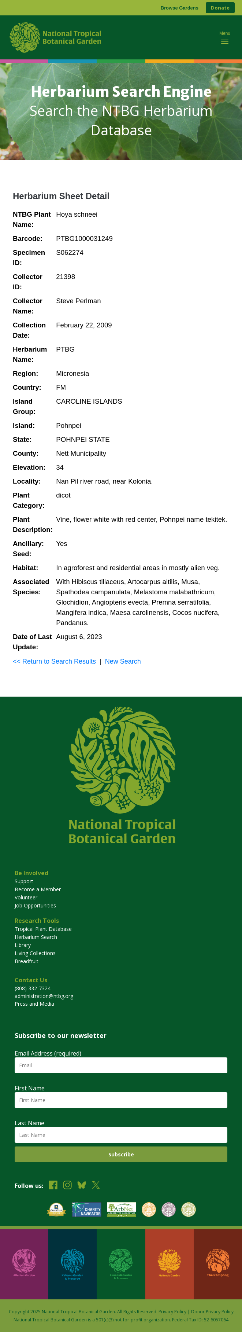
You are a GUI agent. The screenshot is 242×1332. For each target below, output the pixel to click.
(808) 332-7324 (33, 988)
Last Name (29, 1123)
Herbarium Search (36, 936)
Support (24, 881)
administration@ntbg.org (44, 995)
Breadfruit (26, 961)
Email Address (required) (48, 1053)
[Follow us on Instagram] (67, 1186)
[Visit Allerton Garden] (24, 1264)
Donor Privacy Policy (212, 1312)
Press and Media (34, 1003)
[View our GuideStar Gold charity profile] (56, 1210)
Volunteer (26, 897)
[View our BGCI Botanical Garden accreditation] (149, 1210)
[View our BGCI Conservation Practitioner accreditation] (168, 1210)
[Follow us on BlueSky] (81, 1186)
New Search (123, 661)
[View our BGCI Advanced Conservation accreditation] (188, 1210)
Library (23, 945)
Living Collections (35, 953)
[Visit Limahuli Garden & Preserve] (121, 1264)
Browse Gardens (179, 8)
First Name (30, 1088)
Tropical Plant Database (43, 928)
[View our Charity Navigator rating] (86, 1210)
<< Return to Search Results (54, 661)
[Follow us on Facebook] (53, 1186)
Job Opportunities (35, 905)
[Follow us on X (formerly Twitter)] (96, 1186)
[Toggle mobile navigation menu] (225, 37)
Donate (220, 7)
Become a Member (38, 889)
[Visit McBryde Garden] (169, 1264)
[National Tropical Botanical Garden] (108, 37)
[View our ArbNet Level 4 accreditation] (121, 1210)
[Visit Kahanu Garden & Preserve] (72, 1264)
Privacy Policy (172, 1312)
